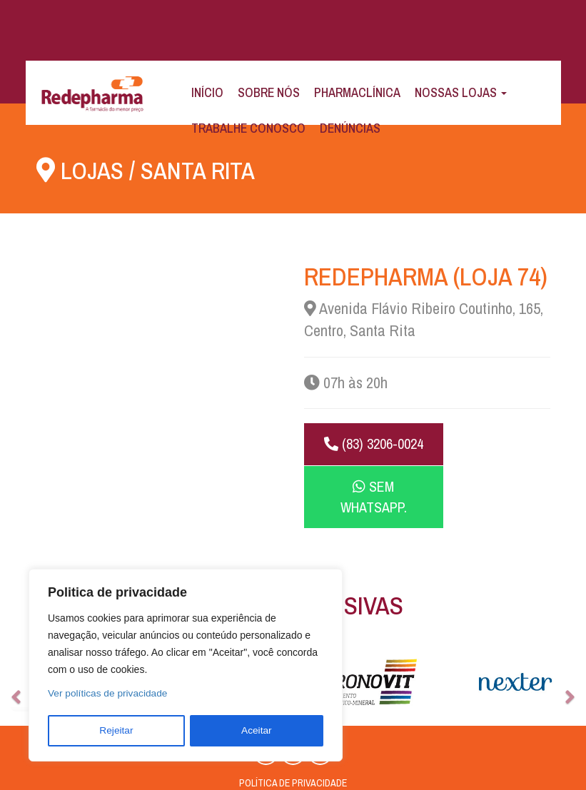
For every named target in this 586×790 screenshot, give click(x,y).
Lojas (94, 170)
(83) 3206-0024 (364, 454)
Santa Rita (203, 170)
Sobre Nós (269, 92)
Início (207, 92)
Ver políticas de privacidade (109, 695)
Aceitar (257, 730)
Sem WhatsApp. (488, 454)
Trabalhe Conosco (248, 128)
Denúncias (350, 128)
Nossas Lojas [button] (461, 92)
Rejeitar (116, 730)
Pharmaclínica (357, 92)
